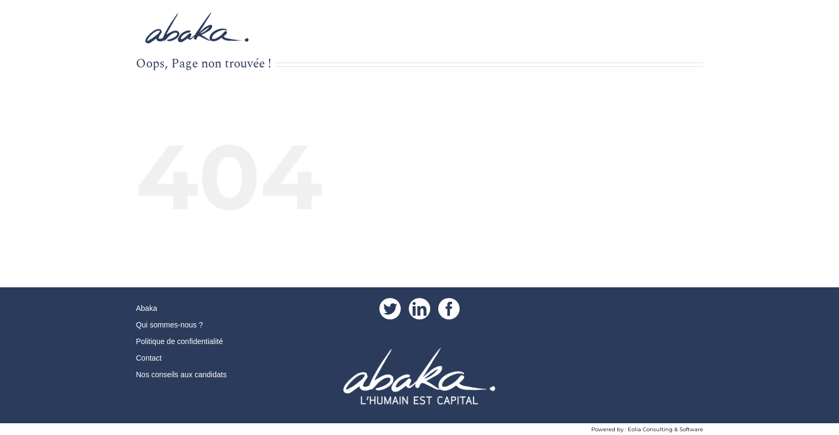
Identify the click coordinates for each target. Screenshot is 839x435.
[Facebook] (449, 308)
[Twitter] (390, 308)
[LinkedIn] (419, 308)
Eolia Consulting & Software (665, 429)
